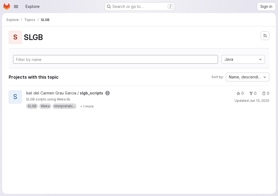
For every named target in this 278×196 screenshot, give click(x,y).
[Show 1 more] (87, 106)
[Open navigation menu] (16, 6)
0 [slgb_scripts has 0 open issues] (265, 93)
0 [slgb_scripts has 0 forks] (253, 93)
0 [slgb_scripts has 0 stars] (240, 93)
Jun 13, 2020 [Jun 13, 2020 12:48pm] (259, 101)
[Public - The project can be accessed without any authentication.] (107, 93)
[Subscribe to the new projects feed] (265, 35)
